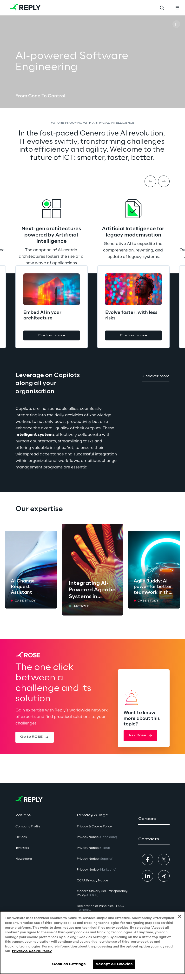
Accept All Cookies (113, 964)
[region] (92, 942)
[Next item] (164, 181)
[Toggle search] (162, 7)
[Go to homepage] (25, 7)
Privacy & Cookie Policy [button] (94, 826)
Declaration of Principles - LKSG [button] (100, 908)
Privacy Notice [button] (97, 837)
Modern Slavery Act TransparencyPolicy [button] (102, 893)
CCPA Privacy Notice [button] (92, 880)
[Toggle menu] (177, 7)
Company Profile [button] (27, 826)
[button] (63, 335)
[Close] (179, 916)
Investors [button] (22, 848)
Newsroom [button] (23, 858)
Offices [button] (21, 837)
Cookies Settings (69, 964)
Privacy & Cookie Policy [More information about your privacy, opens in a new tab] (32, 951)
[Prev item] (150, 181)
